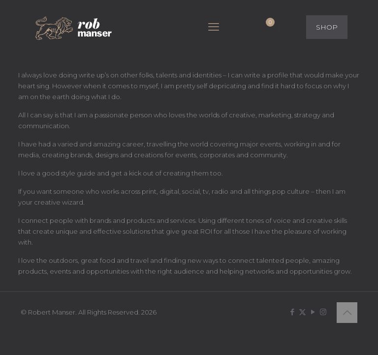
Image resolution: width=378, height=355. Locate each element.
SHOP (327, 27)
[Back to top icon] (347, 312)
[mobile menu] (213, 27)
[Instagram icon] (323, 312)
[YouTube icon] (312, 312)
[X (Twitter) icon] (302, 312)
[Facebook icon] (292, 312)
